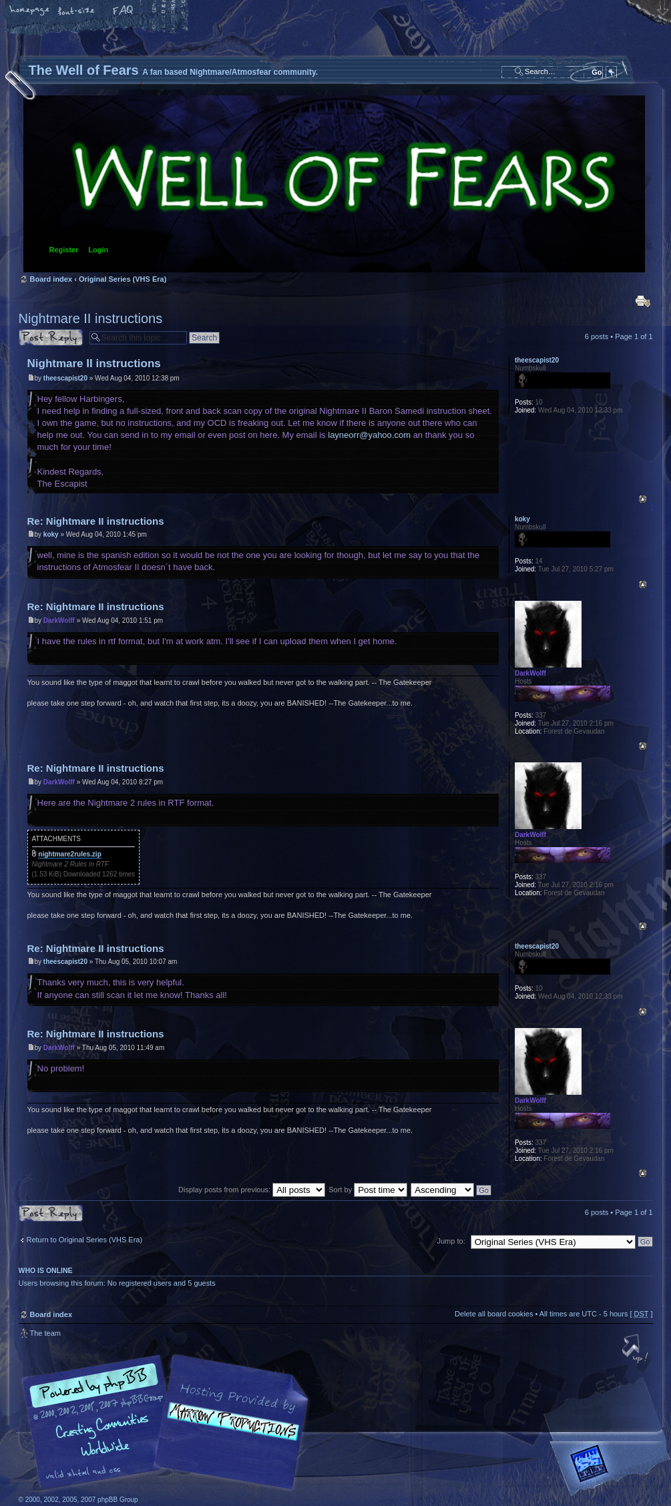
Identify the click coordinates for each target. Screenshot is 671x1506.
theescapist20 (65, 378)
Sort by (367, 1190)
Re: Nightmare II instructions (95, 521)
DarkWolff (59, 620)
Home (30, 11)
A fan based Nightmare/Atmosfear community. (229, 1432)
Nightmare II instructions (91, 318)
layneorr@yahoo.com (369, 435)
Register (64, 250)
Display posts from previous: (251, 1190)
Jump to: (451, 1241)
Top (642, 499)
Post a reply (51, 337)
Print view (643, 301)
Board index (334, 183)
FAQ (123, 11)
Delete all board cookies (494, 1314)
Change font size (76, 11)
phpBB (169, 1422)
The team (45, 1333)
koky (51, 534)
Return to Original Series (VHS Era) (85, 1240)
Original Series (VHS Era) (122, 279)
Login (98, 250)
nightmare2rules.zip (69, 854)
